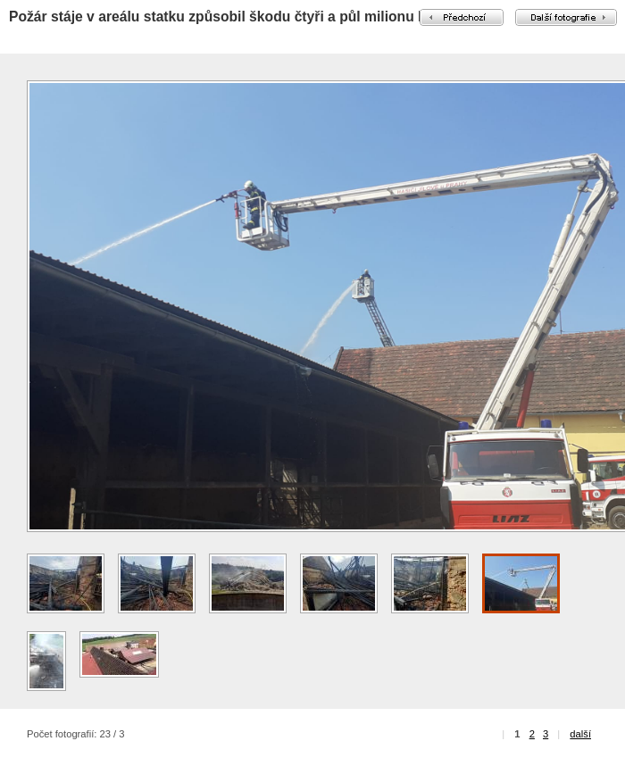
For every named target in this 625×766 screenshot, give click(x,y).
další (580, 734)
